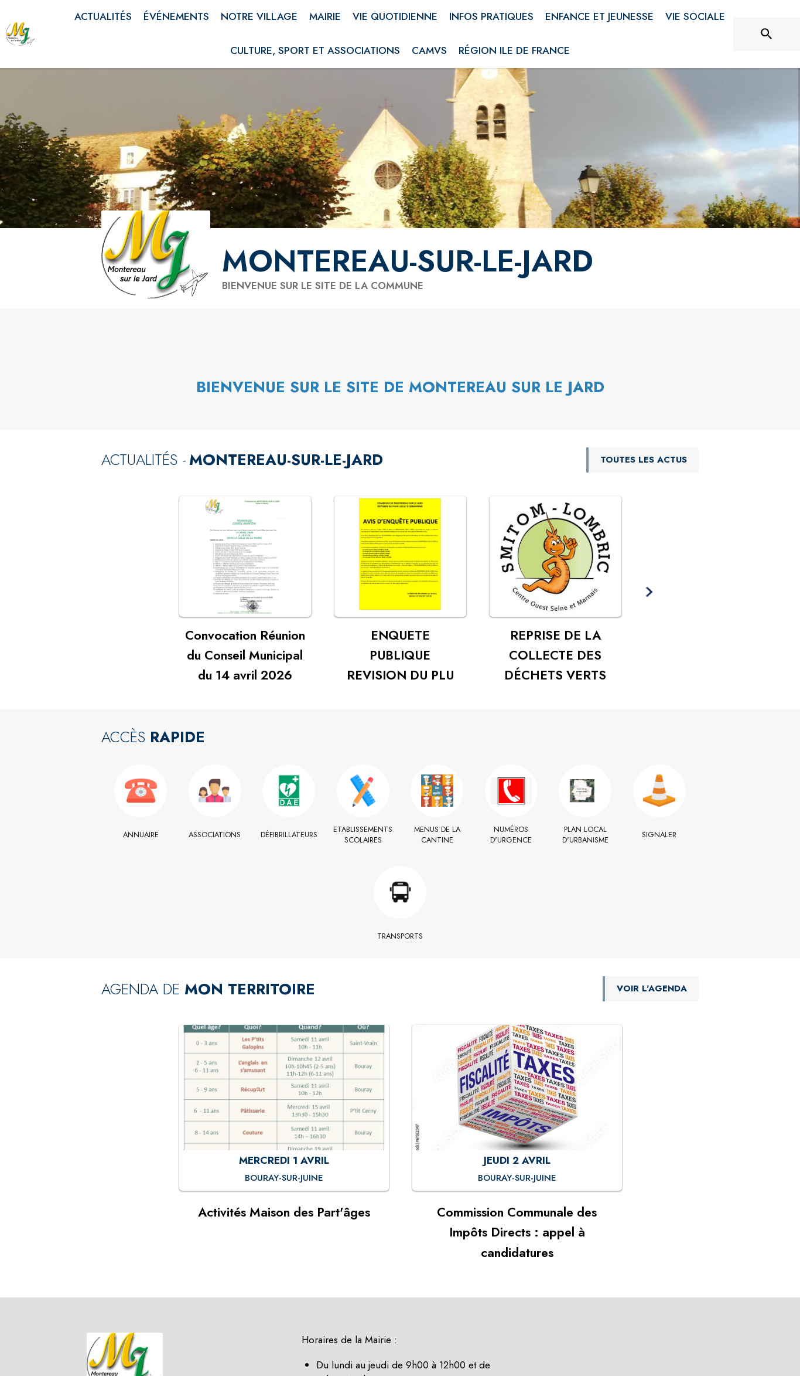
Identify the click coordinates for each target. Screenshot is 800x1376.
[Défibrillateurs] (289, 835)
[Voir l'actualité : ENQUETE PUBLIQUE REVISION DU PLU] (400, 556)
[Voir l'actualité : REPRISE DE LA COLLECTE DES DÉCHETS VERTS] (555, 556)
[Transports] (400, 936)
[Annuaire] (141, 835)
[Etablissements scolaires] (363, 835)
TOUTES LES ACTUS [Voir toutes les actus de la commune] (643, 459)
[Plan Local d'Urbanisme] (585, 835)
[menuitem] (103, 17)
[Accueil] (20, 34)
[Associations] (215, 835)
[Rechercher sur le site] (766, 34)
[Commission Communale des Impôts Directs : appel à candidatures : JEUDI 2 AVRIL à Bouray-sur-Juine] (517, 1178)
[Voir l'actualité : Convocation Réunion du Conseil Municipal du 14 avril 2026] (245, 556)
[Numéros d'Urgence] (511, 835)
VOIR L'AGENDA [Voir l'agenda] (652, 988)
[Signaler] (659, 835)
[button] (649, 592)
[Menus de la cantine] (437, 835)
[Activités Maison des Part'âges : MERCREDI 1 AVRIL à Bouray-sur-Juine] (284, 1178)
